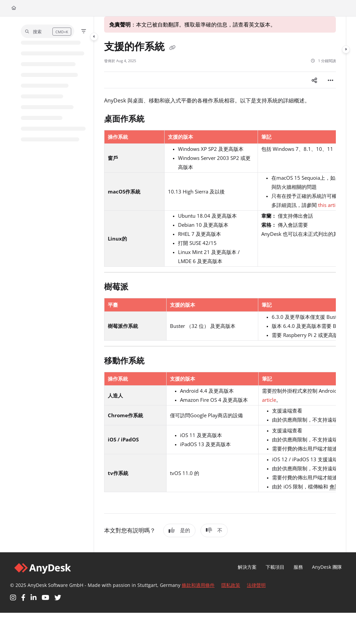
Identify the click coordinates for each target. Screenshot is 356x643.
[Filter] (84, 31)
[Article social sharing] (314, 80)
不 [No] (214, 530)
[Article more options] (330, 80)
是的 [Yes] (179, 530)
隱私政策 (230, 585)
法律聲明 (256, 585)
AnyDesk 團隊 (327, 567)
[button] (47, 31)
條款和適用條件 (198, 585)
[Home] (13, 8)
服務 (298, 567)
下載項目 (275, 567)
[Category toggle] (94, 37)
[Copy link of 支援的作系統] (172, 47)
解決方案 (247, 567)
